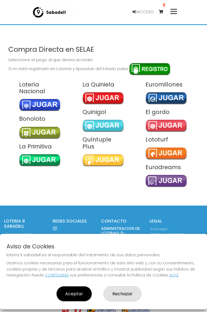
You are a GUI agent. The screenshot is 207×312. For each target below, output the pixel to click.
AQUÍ (173, 275)
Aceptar (74, 294)
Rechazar (122, 294)
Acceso (143, 12)
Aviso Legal (158, 229)
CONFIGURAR (57, 275)
